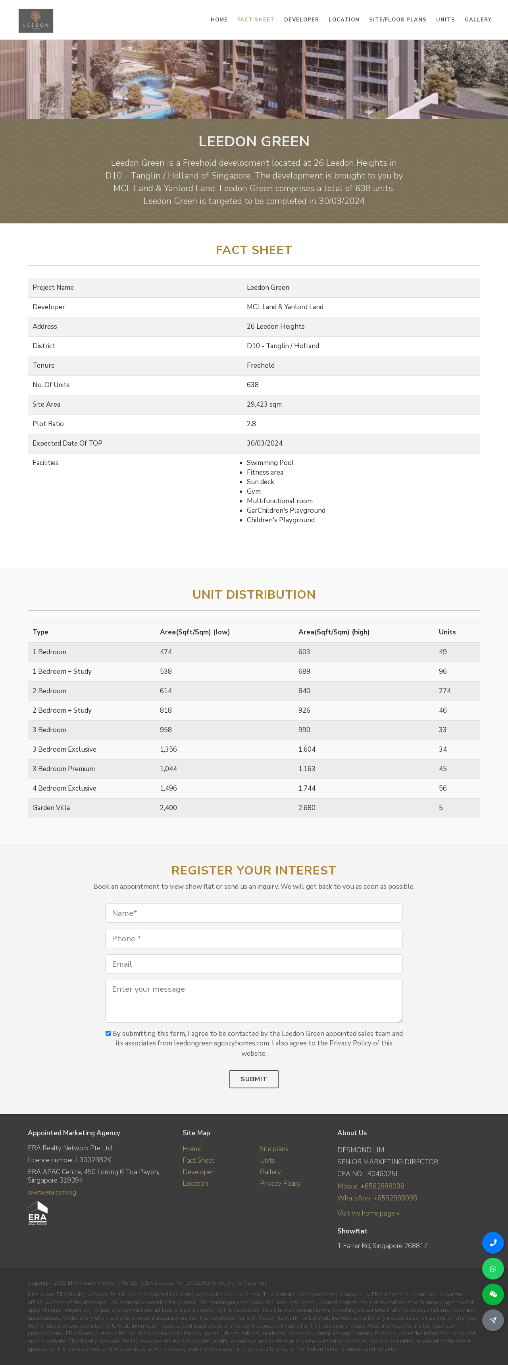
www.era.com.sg (52, 1192)
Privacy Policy (280, 1183)
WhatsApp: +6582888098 (377, 1198)
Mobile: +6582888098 (370, 1186)
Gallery (270, 1172)
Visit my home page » (368, 1213)
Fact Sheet (198, 1160)
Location (195, 1183)
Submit (254, 1079)
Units (267, 1160)
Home (192, 1149)
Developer (198, 1172)
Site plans (274, 1149)
